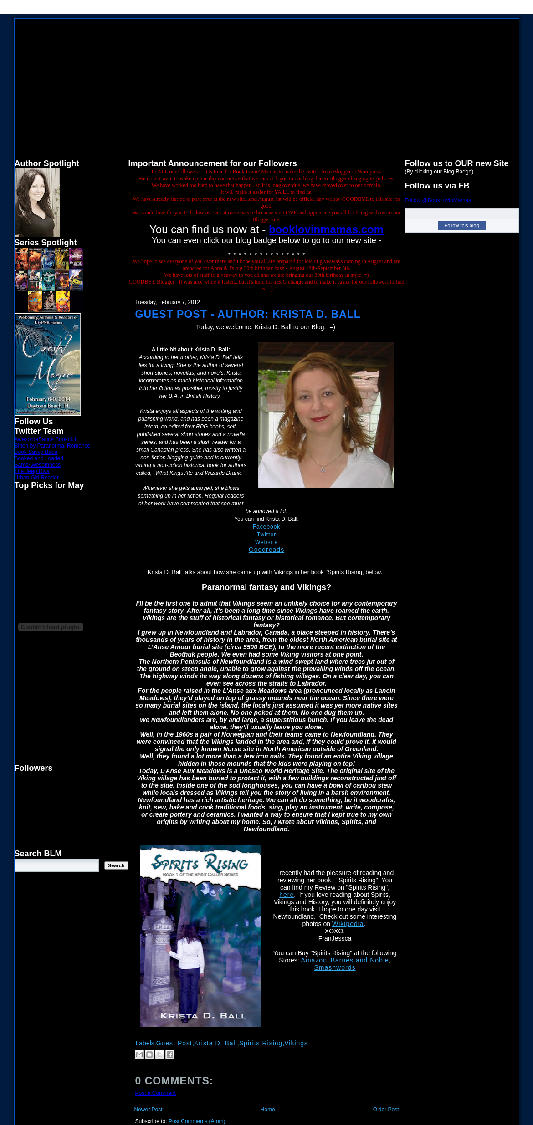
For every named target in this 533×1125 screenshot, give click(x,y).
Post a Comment (155, 1093)
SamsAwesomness (38, 465)
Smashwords (335, 967)
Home (268, 1109)
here (286, 894)
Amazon (314, 960)
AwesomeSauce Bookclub (46, 439)
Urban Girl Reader (37, 477)
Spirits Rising (261, 1043)
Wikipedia (348, 923)
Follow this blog (462, 225)
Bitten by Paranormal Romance (53, 446)
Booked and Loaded (39, 458)
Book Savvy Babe (36, 452)
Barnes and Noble (360, 960)
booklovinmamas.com (326, 229)
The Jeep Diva (32, 471)
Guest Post (174, 1043)
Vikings (296, 1043)
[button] (266, 931)
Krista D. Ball (215, 1043)
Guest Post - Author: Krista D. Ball (248, 314)
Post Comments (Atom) (197, 1121)
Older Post (386, 1109)
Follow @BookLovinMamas (438, 200)
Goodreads (266, 549)
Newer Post (148, 1109)
